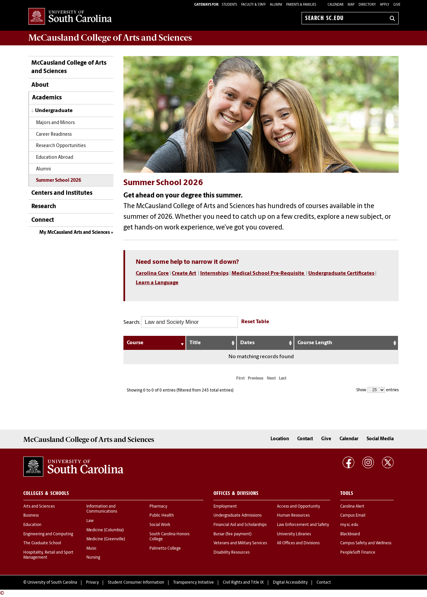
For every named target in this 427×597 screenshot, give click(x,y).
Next (271, 379)
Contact (305, 439)
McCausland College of (110, 38)
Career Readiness (54, 134)
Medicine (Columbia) (105, 530)
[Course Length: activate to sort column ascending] (346, 343)
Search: (180, 322)
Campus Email (352, 516)
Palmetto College (165, 549)
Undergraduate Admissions (238, 516)
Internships (214, 273)
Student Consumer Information (136, 583)
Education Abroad (54, 157)
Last (282, 379)
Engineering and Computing (48, 534)
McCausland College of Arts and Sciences (68, 67)
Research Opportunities (61, 146)
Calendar (336, 5)
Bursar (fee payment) (233, 534)
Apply (384, 5)
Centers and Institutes (61, 193)
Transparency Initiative (193, 583)
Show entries (377, 390)
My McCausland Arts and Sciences (74, 232)
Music (91, 549)
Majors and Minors (55, 123)
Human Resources (293, 516)
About (40, 85)
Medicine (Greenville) (105, 539)
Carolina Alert (352, 507)
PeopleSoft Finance (357, 553)
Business (31, 516)
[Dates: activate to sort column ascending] (265, 343)
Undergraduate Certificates (341, 273)
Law (90, 521)
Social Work (159, 525)
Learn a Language (157, 282)
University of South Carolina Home (70, 17)
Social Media (380, 439)
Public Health (161, 516)
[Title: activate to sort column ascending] (211, 343)
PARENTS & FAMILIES (301, 5)
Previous (256, 379)
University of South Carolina (52, 583)
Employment (225, 507)
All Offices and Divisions (298, 543)
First (240, 379)
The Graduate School (42, 543)
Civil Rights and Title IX (243, 583)
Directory (367, 5)
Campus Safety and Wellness (365, 543)
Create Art (184, 273)
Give (396, 5)
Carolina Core (152, 273)
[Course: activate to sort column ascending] (154, 343)
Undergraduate (54, 110)
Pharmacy (158, 507)
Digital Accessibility (290, 583)
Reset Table (255, 322)
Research (43, 206)
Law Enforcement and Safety (303, 525)
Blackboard (350, 534)
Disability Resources (232, 553)
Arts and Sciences (39, 507)
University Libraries (294, 534)
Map (351, 5)
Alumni (44, 169)
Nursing (93, 558)
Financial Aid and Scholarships (240, 525)
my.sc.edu (349, 525)
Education (32, 525)
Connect (42, 220)
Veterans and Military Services (240, 543)
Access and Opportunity (298, 507)
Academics (47, 98)
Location (280, 439)
